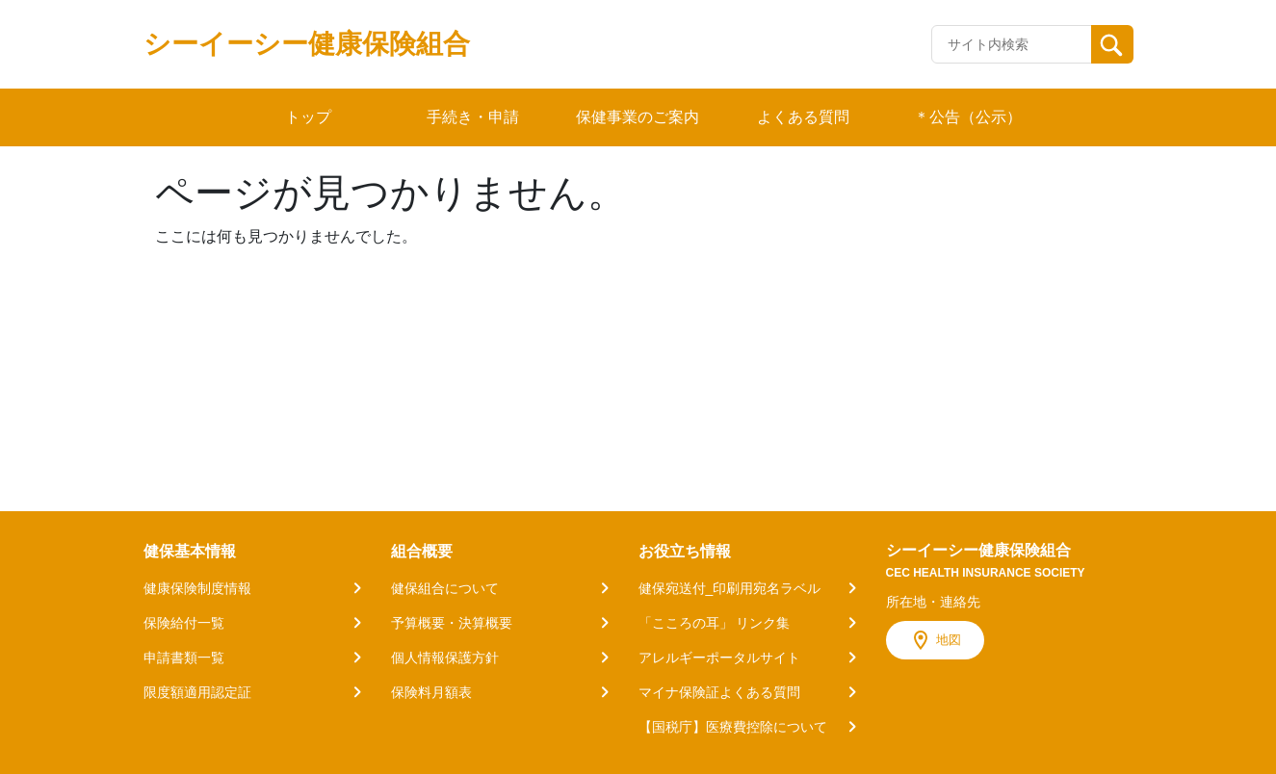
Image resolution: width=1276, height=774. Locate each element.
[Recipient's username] (1011, 44)
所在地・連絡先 (933, 601)
